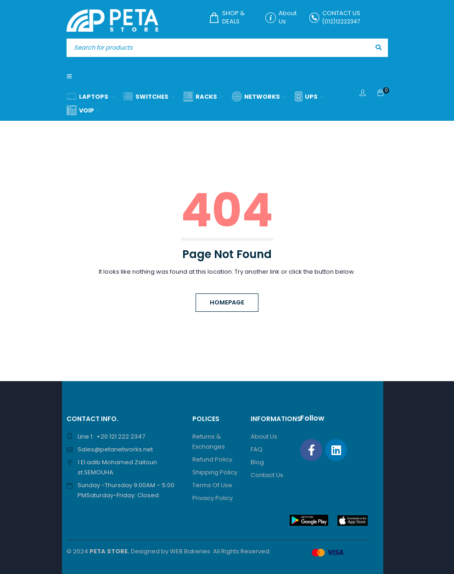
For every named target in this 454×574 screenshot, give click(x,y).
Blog (257, 462)
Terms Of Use (212, 485)
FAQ (257, 449)
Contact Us (267, 475)
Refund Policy (212, 459)
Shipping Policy (214, 472)
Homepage (227, 302)
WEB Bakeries (190, 551)
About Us (264, 436)
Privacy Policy (212, 498)
